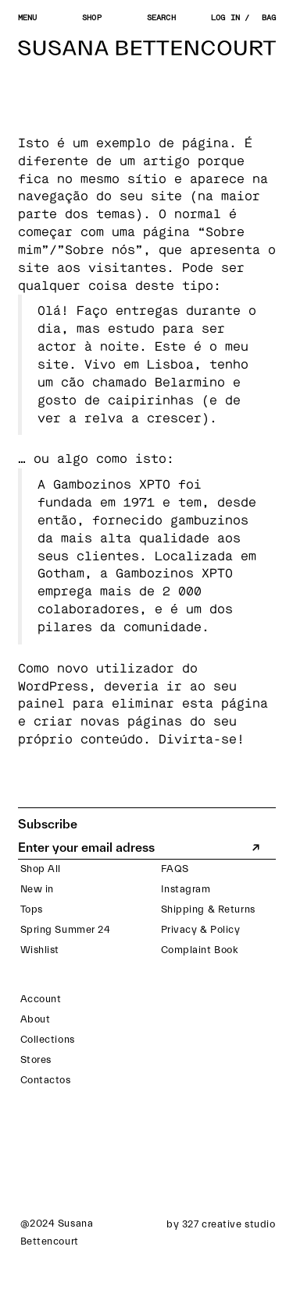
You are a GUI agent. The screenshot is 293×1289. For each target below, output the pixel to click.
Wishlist (40, 949)
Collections (47, 1039)
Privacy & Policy (201, 929)
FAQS (175, 868)
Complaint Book (200, 949)
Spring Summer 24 (65, 929)
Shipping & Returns (208, 909)
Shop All (41, 868)
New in (37, 889)
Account (41, 999)
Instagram (186, 889)
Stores (36, 1059)
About (35, 1019)
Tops (31, 909)
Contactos (45, 1080)
